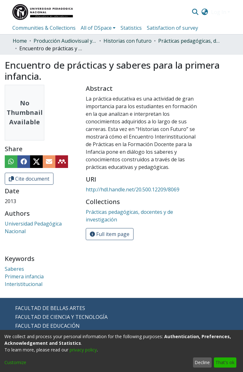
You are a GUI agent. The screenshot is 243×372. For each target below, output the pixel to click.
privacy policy (83, 350)
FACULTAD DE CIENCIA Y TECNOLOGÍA (61, 316)
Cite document (29, 178)
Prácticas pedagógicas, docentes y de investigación (189, 40)
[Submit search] (195, 12)
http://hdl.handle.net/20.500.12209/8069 (132, 189)
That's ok (224, 362)
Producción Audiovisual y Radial (65, 40)
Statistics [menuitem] (131, 27)
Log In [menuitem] (218, 12)
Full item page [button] (109, 234)
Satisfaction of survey (172, 27)
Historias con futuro (127, 40)
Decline (202, 362)
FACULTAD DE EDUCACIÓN (47, 325)
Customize (15, 362)
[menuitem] (205, 12)
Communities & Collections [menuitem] (44, 27)
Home (20, 40)
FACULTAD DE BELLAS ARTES (50, 308)
